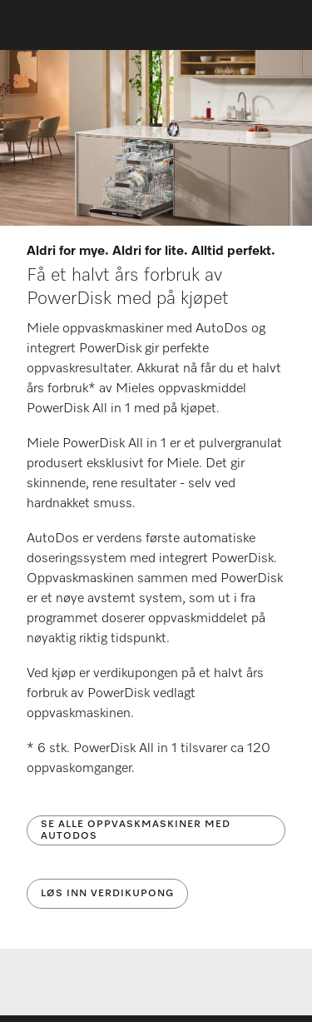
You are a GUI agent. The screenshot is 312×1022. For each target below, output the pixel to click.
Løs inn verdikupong (107, 894)
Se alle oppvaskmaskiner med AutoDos (135, 830)
